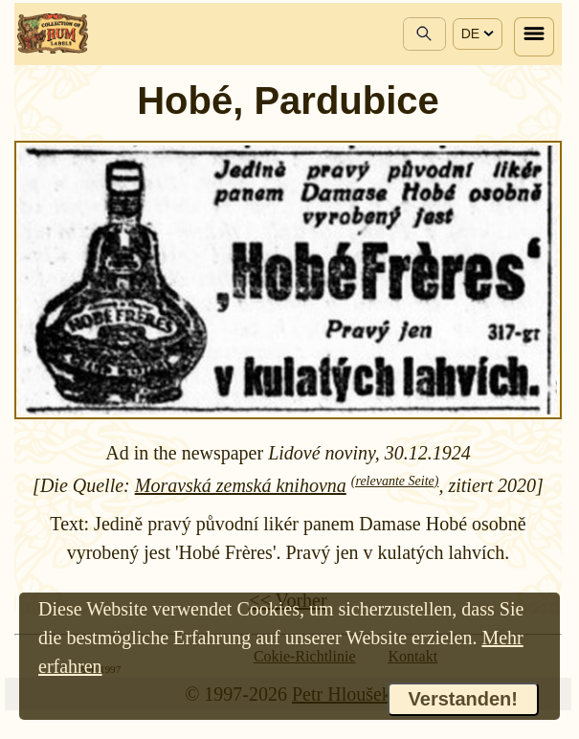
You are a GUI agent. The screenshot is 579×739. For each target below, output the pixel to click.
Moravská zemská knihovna (240, 485)
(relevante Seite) (395, 481)
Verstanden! (463, 698)
